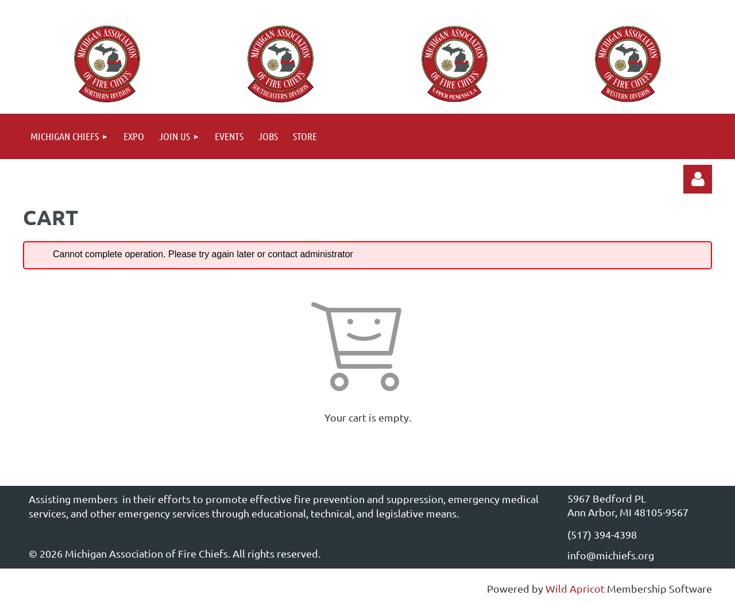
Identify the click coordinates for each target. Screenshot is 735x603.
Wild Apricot (575, 588)
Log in (697, 179)
